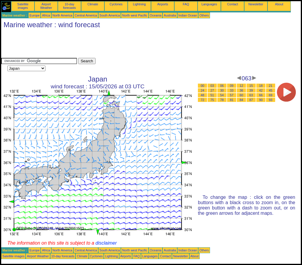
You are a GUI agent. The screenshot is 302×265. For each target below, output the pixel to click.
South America (109, 15)
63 (251, 95)
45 (271, 90)
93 (271, 100)
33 (232, 90)
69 (271, 95)
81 (232, 100)
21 (271, 85)
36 (241, 90)
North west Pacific (134, 15)
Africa (46, 15)
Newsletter (255, 4)
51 (212, 95)
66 (261, 95)
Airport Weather (46, 5)
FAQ (186, 4)
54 (222, 95)
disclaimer (106, 243)
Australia (170, 15)
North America (62, 15)
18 (261, 85)
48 (202, 95)
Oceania (156, 15)
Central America (86, 15)
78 (222, 100)
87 (251, 100)
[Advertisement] (108, 44)
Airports (162, 4)
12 (241, 85)
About (279, 4)
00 (202, 85)
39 (251, 90)
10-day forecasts (69, 5)
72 (202, 100)
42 (261, 90)
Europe (34, 15)
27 (212, 90)
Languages (209, 4)
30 (222, 90)
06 (222, 85)
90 (261, 100)
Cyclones (116, 4)
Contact (232, 4)
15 (251, 85)
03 (212, 85)
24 (202, 90)
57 (232, 95)
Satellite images (23, 5)
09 (232, 85)
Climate (92, 4)
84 (241, 100)
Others (204, 15)
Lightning (139, 4)
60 (241, 95)
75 (212, 100)
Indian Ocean (187, 15)
